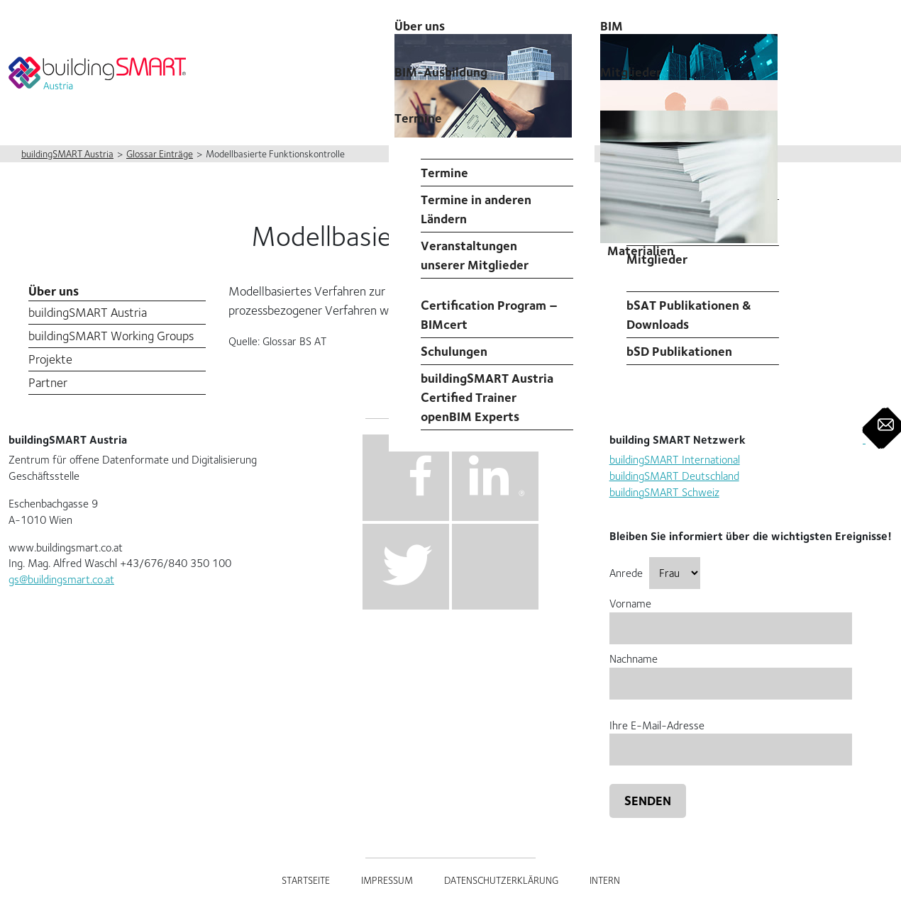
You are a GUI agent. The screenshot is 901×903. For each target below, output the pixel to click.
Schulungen (454, 351)
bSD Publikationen (679, 351)
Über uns (53, 291)
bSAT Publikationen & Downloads (688, 315)
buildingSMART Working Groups (111, 335)
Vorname (730, 615)
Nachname (730, 671)
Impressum (387, 880)
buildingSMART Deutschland (674, 476)
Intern (605, 880)
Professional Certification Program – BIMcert (489, 305)
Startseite (306, 880)
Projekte (50, 359)
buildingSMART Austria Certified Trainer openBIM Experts (487, 397)
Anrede (654, 573)
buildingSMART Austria (87, 312)
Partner (47, 382)
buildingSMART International (674, 459)
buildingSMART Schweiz (664, 492)
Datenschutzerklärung (501, 880)
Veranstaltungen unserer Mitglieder (475, 255)
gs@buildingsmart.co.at (61, 579)
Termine (418, 118)
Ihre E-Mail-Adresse (730, 737)
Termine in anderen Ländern (476, 209)
